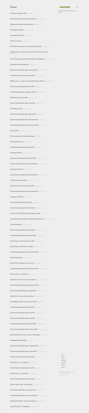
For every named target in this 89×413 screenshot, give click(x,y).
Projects (63, 358)
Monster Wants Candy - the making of (21, 384)
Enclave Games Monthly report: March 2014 (23, 390)
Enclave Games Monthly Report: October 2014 (23, 351)
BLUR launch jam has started (18, 180)
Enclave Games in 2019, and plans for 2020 (22, 75)
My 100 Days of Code (16, 108)
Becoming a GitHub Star (17, 35)
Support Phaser (14, 131)
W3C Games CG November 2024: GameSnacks (23, 19)
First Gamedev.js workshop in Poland (21, 202)
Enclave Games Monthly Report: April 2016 (22, 230)
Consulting (63, 360)
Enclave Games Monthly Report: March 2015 (23, 324)
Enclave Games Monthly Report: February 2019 (23, 119)
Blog (62, 354)
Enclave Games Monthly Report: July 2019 (22, 86)
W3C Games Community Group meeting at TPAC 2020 (25, 46)
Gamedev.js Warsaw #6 (16, 142)
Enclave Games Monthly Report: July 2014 (22, 357)
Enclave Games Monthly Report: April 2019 (22, 103)
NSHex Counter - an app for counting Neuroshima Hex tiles (27, 81)
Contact (63, 367)
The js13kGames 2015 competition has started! (23, 302)
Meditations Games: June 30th (19, 97)
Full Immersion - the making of (19, 362)
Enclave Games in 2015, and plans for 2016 (22, 241)
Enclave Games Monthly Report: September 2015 (24, 285)
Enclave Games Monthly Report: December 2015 (24, 252)
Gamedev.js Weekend (16, 153)
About (62, 356)
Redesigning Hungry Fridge (18, 340)
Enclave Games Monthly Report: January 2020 (23, 70)
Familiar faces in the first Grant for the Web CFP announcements (29, 52)
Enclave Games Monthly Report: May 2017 (22, 147)
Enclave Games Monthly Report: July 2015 (22, 307)
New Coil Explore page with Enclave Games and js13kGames (27, 59)
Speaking (63, 363)
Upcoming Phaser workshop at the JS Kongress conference (27, 219)
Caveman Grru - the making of (19, 274)
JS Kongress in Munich (16, 197)
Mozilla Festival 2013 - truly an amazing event (23, 401)
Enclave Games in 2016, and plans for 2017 (22, 186)
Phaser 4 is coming (15, 41)
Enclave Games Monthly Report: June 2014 (22, 368)
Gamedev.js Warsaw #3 (16, 169)
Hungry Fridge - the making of (19, 373)
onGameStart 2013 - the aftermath (20, 406)
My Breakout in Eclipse (17, 30)
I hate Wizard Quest (16, 224)
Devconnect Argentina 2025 (18, 13)
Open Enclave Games (16, 257)
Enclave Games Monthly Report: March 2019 (23, 114)
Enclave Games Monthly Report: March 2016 (23, 235)
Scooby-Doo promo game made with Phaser (22, 208)
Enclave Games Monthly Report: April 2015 (22, 318)
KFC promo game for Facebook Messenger (22, 136)
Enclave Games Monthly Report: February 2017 (23, 175)
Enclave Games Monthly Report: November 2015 (24, 268)
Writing (63, 365)
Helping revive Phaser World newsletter (21, 24)
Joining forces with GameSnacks (19, 64)
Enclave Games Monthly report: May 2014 (22, 379)
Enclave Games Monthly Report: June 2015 (22, 313)
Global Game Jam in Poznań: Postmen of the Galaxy (25, 335)
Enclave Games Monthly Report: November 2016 (24, 191)
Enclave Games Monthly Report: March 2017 (23, 158)
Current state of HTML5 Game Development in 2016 (25, 213)
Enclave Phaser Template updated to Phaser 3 (23, 92)
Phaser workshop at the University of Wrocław (23, 164)
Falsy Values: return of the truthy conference (23, 279)
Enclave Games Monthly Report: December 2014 (24, 346)
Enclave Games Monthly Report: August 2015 (23, 291)
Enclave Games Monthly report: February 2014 (23, 395)
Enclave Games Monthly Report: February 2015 (23, 329)
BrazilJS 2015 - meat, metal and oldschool (22, 296)
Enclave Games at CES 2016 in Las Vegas (21, 246)
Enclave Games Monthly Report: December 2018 (24, 125)
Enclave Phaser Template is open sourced (22, 263)
